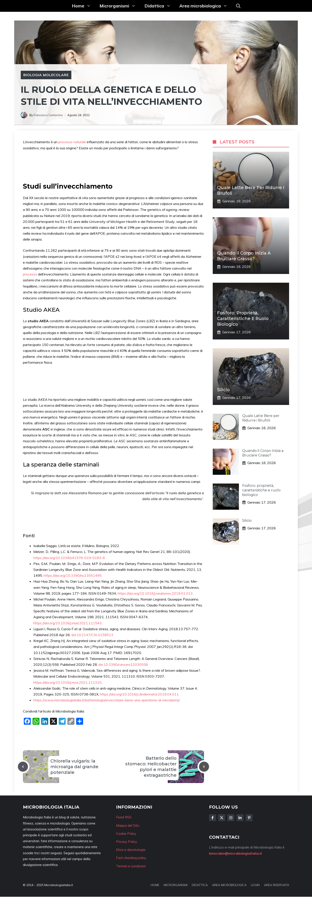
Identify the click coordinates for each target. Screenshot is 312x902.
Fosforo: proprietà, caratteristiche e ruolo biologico (243, 318)
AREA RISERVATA (276, 885)
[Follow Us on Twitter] (221, 817)
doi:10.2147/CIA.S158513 (92, 635)
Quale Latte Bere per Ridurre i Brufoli (260, 418)
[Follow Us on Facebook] (212, 817)
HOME (155, 885)
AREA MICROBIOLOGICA (229, 885)
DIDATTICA (200, 885)
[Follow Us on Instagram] (230, 817)
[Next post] (204, 766)
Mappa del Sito (127, 825)
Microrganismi (119, 6)
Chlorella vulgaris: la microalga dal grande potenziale (74, 766)
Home (83, 6)
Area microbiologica (205, 6)
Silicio (223, 389)
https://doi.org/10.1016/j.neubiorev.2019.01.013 (155, 593)
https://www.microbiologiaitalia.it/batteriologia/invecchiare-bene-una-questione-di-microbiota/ (106, 700)
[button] (238, 6)
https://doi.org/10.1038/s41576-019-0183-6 (69, 558)
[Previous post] (22, 766)
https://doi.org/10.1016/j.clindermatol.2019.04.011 (139, 694)
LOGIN (255, 885)
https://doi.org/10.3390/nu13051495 (73, 575)
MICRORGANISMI (175, 885)
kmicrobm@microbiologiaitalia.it (235, 853)
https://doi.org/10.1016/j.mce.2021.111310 (67, 682)
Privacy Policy (126, 842)
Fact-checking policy (131, 858)
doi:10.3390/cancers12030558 (123, 664)
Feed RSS (124, 817)
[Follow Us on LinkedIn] (240, 817)
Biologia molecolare (46, 75)
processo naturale (72, 142)
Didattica (159, 6)
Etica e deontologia (130, 850)
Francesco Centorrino (48, 115)
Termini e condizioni (131, 866)
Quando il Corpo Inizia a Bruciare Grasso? (262, 453)
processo (30, 274)
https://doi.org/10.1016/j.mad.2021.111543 (67, 623)
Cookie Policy (126, 833)
